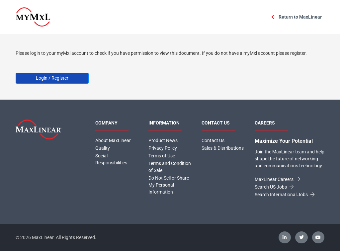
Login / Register (52, 78)
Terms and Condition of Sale (169, 167)
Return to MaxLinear (296, 17)
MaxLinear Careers (277, 179)
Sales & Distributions (223, 148)
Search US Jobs (274, 187)
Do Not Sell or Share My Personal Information (168, 185)
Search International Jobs (284, 194)
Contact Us (213, 140)
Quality (102, 148)
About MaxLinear (113, 140)
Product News (163, 140)
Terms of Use (161, 155)
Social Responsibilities (111, 159)
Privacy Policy (162, 148)
